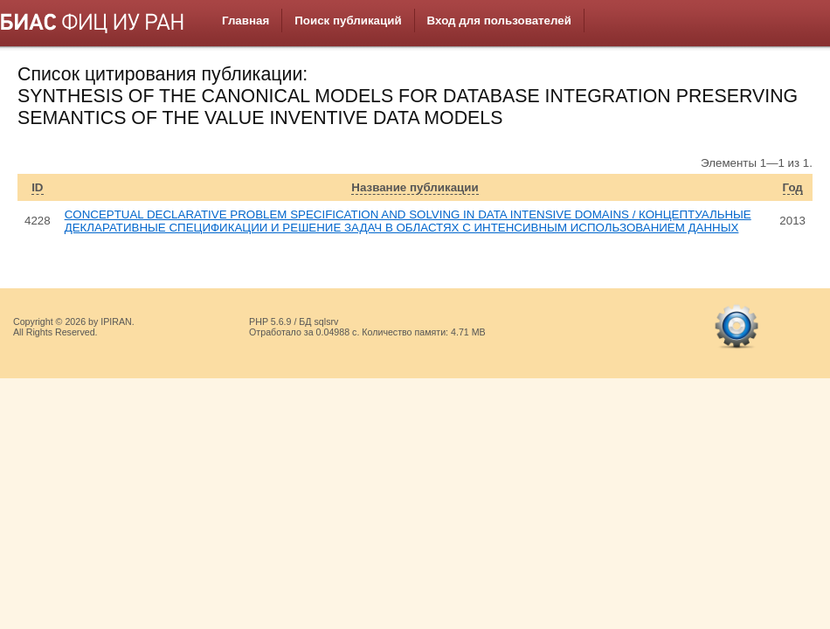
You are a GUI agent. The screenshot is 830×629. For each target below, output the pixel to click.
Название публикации (414, 187)
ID (37, 187)
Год (793, 187)
